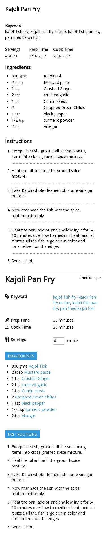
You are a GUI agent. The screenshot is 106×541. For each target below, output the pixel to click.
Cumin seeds (55, 101)
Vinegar (50, 126)
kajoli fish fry (16, 31)
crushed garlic (56, 94)
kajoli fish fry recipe (48, 31)
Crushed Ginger (58, 88)
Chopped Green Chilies (64, 107)
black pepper (55, 114)
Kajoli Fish (53, 76)
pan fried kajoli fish (22, 37)
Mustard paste (57, 82)
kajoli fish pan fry (83, 31)
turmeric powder (59, 120)
